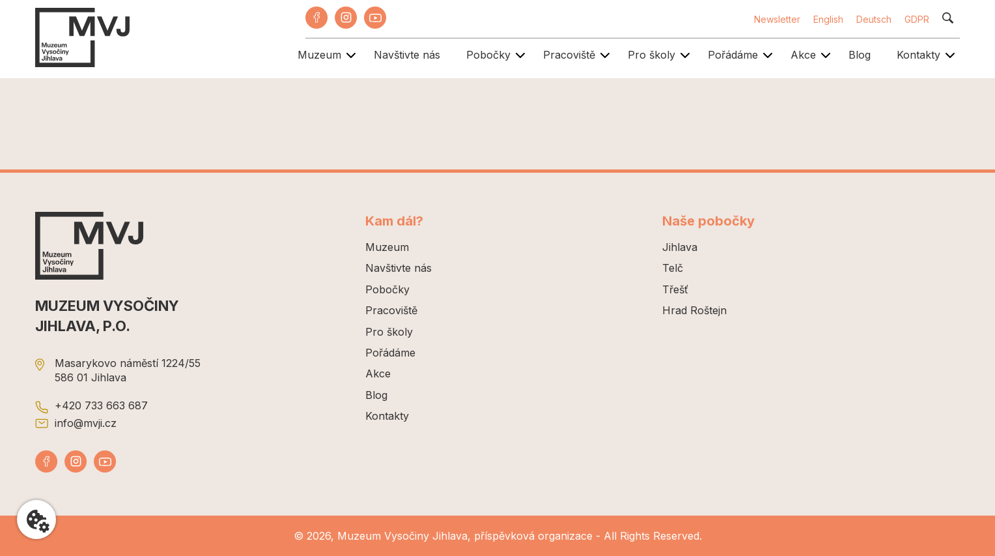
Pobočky (488, 54)
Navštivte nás (407, 54)
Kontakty (918, 54)
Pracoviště (569, 54)
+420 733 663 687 (101, 405)
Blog (859, 54)
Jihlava (679, 247)
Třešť (675, 289)
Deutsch (873, 19)
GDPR (916, 19)
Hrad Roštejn (694, 310)
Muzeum (319, 54)
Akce (803, 54)
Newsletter (777, 19)
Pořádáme (733, 54)
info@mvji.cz (86, 423)
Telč (672, 267)
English (828, 19)
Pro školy (651, 54)
